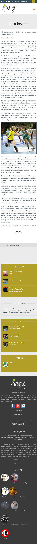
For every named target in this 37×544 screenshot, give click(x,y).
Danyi (33, 308)
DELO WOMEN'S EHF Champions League (12, 310)
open (33, 9)
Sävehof (27, 312)
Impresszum (18, 414)
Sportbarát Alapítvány (19, 1)
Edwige (24, 310)
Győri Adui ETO (15, 312)
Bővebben (18, 463)
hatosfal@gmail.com (18, 459)
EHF (28, 310)
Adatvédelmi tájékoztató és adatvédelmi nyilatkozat (18, 423)
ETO (6, 311)
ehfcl (33, 310)
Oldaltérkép (18, 410)
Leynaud (22, 312)
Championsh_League (8, 308)
